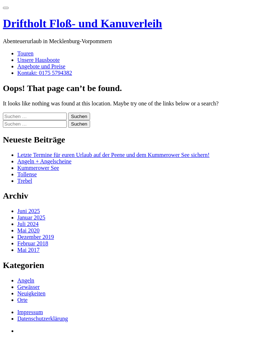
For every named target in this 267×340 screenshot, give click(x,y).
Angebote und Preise (41, 66)
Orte (22, 300)
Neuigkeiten (31, 293)
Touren (25, 53)
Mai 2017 (28, 250)
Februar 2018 (32, 243)
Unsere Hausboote (38, 60)
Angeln (25, 280)
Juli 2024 (28, 224)
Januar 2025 (31, 217)
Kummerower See (38, 168)
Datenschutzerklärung (42, 319)
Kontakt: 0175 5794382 (44, 73)
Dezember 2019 (35, 237)
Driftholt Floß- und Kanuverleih (82, 23)
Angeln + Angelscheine (44, 161)
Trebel (24, 181)
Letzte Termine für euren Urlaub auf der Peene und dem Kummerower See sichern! (113, 155)
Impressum (30, 312)
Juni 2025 (28, 211)
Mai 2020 (28, 230)
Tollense (27, 174)
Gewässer (28, 287)
